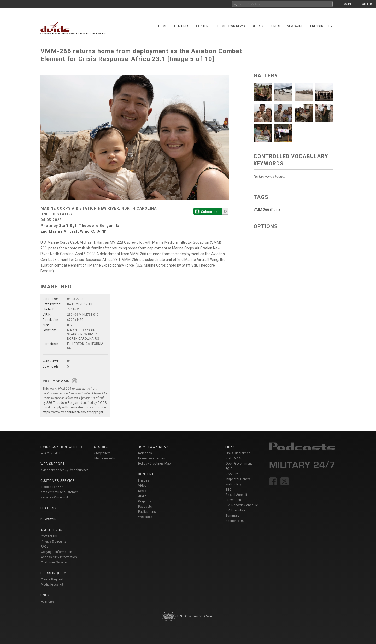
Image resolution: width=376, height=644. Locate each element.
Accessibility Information (59, 557)
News (142, 491)
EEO (229, 489)
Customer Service (54, 562)
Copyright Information (56, 552)
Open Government (239, 463)
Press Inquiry (321, 26)
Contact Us (49, 536)
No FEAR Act (235, 458)
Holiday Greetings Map (154, 463)
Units (275, 26)
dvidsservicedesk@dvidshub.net (64, 470)
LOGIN (346, 4)
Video (142, 485)
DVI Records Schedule (242, 505)
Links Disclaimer (238, 453)
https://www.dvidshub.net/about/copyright (73, 412)
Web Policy (233, 484)
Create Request (52, 579)
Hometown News (231, 26)
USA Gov (232, 474)
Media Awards (104, 458)
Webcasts (145, 517)
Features (181, 26)
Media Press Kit (52, 584)
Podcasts (145, 506)
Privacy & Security (53, 541)
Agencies (48, 601)
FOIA (229, 469)
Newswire (295, 26)
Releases (145, 453)
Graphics (144, 501)
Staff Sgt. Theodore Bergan (86, 226)
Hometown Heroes (151, 458)
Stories (258, 26)
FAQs (44, 547)
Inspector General (238, 479)
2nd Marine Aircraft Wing (65, 231)
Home (162, 26)
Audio (142, 496)
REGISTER (365, 4)
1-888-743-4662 (52, 487)
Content (203, 26)
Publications (147, 512)
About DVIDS (51, 530)
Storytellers (102, 453)
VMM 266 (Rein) (267, 210)
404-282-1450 (51, 453)
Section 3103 (235, 521)
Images (143, 480)
